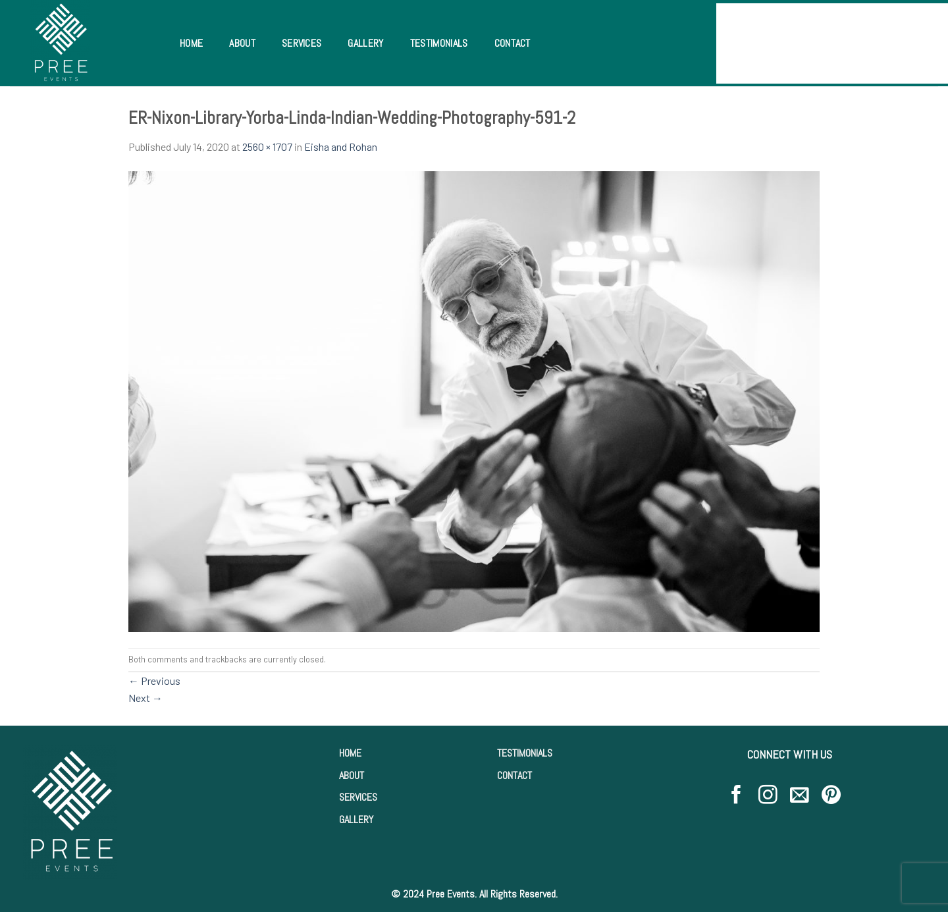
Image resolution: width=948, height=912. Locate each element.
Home (191, 43)
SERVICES (358, 797)
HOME (350, 753)
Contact (512, 43)
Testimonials (439, 43)
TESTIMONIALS (524, 753)
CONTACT (514, 775)
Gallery (365, 43)
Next (145, 697)
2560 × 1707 (267, 146)
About (242, 43)
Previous (154, 680)
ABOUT (351, 775)
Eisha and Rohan (340, 146)
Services (302, 43)
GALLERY (356, 819)
